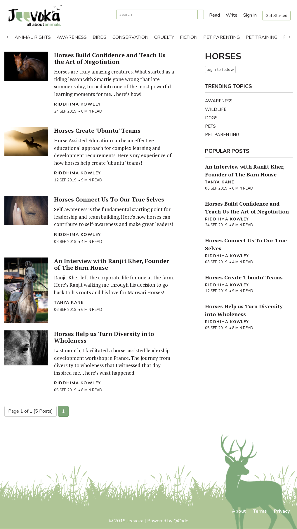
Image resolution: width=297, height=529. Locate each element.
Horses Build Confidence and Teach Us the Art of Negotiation (110, 58)
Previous (7, 36)
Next (290, 36)
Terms (260, 511)
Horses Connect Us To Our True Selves (109, 199)
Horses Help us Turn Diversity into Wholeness (104, 337)
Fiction (188, 37)
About (239, 511)
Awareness (72, 37)
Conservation (130, 37)
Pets (210, 126)
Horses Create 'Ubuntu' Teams (97, 130)
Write (231, 15)
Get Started (276, 15)
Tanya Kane (69, 302)
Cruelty (164, 37)
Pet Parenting (221, 37)
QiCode (180, 521)
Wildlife (215, 109)
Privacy (282, 511)
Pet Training (261, 37)
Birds (100, 37)
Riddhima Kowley (77, 104)
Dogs (211, 118)
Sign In (250, 15)
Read (214, 15)
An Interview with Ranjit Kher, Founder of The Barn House (111, 264)
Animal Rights (33, 37)
